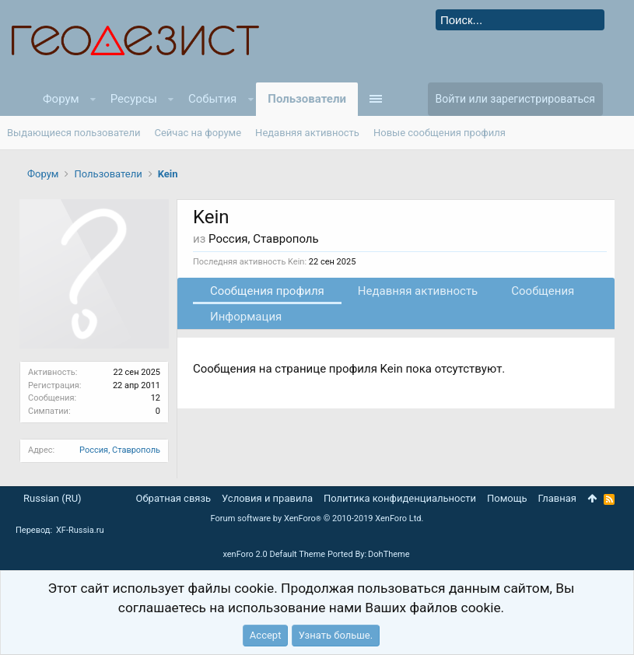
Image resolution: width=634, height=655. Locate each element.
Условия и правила (267, 498)
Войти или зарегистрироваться (515, 99)
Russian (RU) (52, 498)
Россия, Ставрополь (119, 450)
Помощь (507, 498)
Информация (246, 317)
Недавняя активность (418, 291)
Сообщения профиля (267, 291)
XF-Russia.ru (80, 530)
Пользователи (307, 99)
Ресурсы (133, 99)
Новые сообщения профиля (439, 132)
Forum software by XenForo (317, 518)
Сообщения (542, 291)
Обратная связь (174, 498)
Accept (266, 635)
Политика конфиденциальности (400, 498)
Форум (61, 99)
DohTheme (389, 554)
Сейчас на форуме (198, 132)
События (212, 99)
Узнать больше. (336, 635)
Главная (557, 498)
